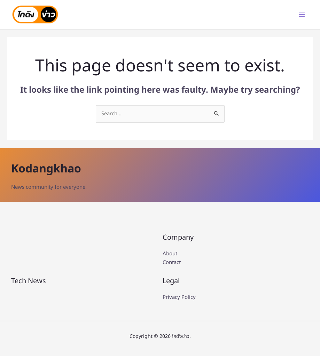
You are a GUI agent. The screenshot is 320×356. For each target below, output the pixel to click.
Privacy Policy (179, 297)
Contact (172, 263)
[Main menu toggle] (301, 14)
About (170, 254)
